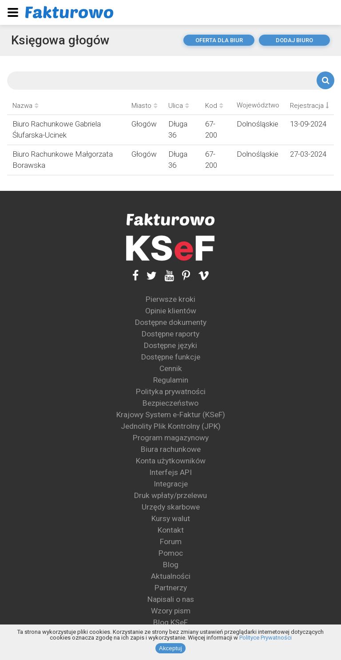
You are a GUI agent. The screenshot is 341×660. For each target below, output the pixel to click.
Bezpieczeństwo (170, 403)
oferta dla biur (219, 40)
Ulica (178, 106)
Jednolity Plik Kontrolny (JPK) (171, 426)
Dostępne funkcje (170, 356)
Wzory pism (170, 610)
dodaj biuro (294, 40)
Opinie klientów (170, 310)
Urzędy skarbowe (171, 506)
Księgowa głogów (60, 40)
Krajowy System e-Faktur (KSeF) (170, 414)
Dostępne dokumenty (170, 322)
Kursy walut (170, 518)
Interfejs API (170, 472)
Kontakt (171, 530)
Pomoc (171, 553)
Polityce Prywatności (265, 637)
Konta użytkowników (171, 460)
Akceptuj (170, 648)
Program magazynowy (171, 437)
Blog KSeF (170, 622)
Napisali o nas (170, 599)
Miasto (144, 106)
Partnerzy (171, 587)
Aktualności (170, 576)
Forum (171, 541)
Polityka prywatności (171, 391)
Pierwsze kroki (170, 299)
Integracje (171, 483)
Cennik (170, 368)
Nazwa (25, 106)
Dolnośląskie (257, 123)
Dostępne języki (170, 345)
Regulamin (170, 379)
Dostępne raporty (170, 333)
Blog (170, 564)
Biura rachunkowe (171, 449)
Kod (214, 106)
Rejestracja (309, 106)
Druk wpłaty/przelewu (170, 495)
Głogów (144, 123)
